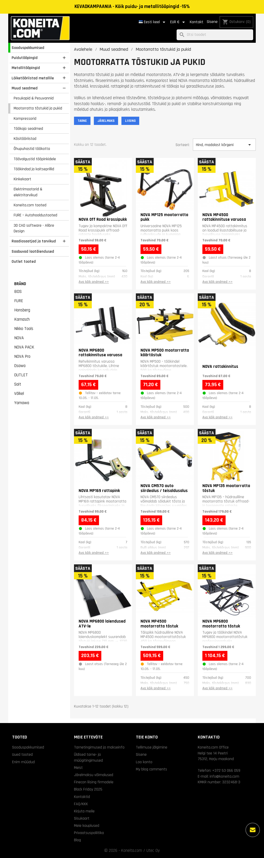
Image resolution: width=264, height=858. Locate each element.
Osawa (20, 366)
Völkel (19, 393)
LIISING (130, 121)
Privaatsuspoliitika (89, 832)
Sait (17, 384)
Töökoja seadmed (28, 128)
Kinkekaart (22, 179)
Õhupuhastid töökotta (32, 148)
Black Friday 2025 (88, 789)
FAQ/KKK (81, 803)
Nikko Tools (23, 329)
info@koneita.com (224, 776)
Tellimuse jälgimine (151, 747)
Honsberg (22, 310)
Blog (77, 840)
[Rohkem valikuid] (252, 830)
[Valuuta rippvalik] (178, 22)
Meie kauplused (86, 825)
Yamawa (21, 403)
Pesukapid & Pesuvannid (34, 98)
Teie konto (147, 737)
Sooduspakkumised (28, 47)
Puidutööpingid (25, 57)
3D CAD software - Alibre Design (34, 228)
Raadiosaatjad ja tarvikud (34, 241)
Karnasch (22, 319)
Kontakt (196, 22)
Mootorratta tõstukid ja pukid (38, 108)
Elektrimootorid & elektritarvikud (28, 192)
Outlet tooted (24, 261)
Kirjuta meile (84, 811)
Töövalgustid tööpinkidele (35, 159)
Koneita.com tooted (30, 205)
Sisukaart (81, 818)
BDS (18, 291)
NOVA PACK (24, 347)
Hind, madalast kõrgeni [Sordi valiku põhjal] (224, 145)
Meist (78, 767)
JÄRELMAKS (105, 121)
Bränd (20, 284)
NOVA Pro (22, 356)
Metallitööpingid (26, 67)
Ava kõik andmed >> (94, 281)
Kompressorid (25, 118)
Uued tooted (22, 754)
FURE (18, 301)
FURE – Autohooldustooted (35, 215)
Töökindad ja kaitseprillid (34, 169)
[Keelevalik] (153, 22)
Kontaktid (82, 796)
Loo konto (144, 761)
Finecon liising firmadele (93, 782)
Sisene (212, 21)
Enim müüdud (23, 761)
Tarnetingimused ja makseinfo (99, 747)
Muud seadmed (25, 88)
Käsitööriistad (25, 138)
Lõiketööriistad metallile (33, 78)
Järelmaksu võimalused (93, 774)
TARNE (82, 121)
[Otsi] (215, 34)
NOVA (19, 338)
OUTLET (21, 375)
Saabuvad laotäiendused (33, 251)
